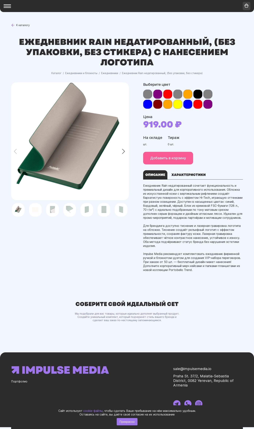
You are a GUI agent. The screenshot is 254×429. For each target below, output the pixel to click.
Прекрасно (127, 422)
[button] (124, 151)
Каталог (56, 73)
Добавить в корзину (167, 158)
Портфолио (20, 384)
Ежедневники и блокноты (81, 73)
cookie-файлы (93, 411)
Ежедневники (109, 73)
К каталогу (21, 25)
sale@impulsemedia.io (196, 370)
